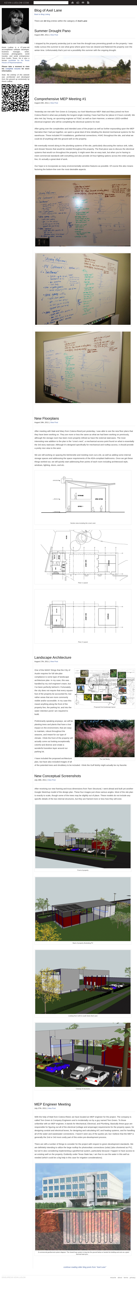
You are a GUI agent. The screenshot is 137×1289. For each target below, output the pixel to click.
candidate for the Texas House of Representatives (15, 61)
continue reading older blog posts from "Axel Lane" (84, 1267)
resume (113, 1278)
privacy (132, 1278)
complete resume (13, 69)
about (120, 1278)
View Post (54, 35)
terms (126, 1278)
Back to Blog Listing (42, 14)
